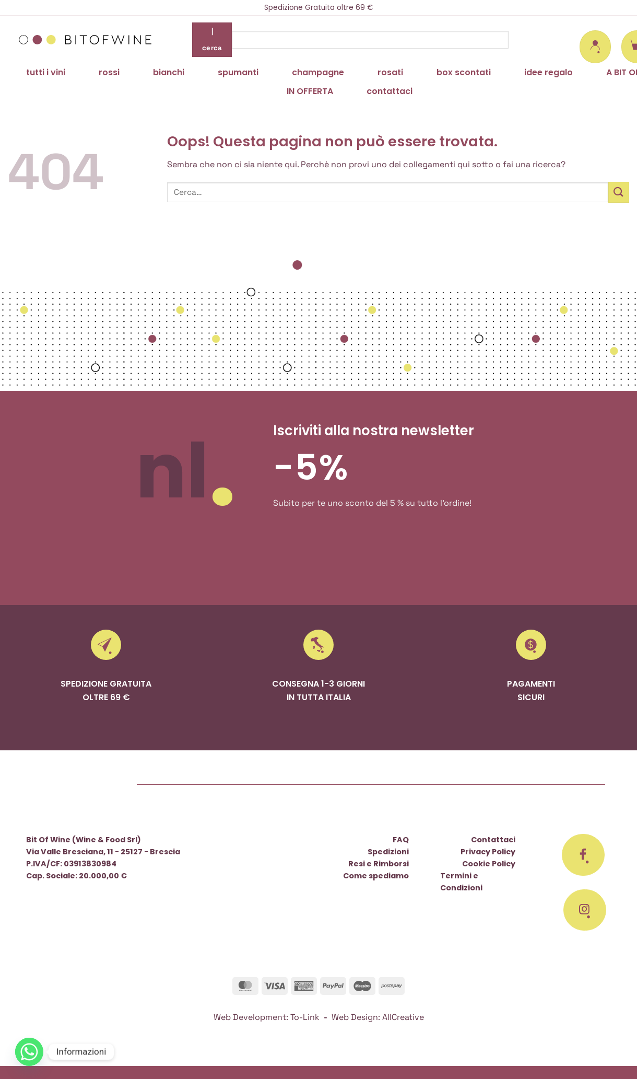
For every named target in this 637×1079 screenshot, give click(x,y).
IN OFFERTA (310, 91)
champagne (318, 72)
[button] (595, 46)
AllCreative (403, 1017)
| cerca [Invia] (212, 39)
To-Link (305, 1017)
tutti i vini (45, 72)
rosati (390, 72)
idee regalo (548, 72)
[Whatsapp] (29, 1052)
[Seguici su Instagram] (584, 910)
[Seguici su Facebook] (583, 855)
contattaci (389, 91)
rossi (109, 72)
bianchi (168, 72)
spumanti (238, 72)
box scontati (464, 72)
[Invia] (618, 192)
